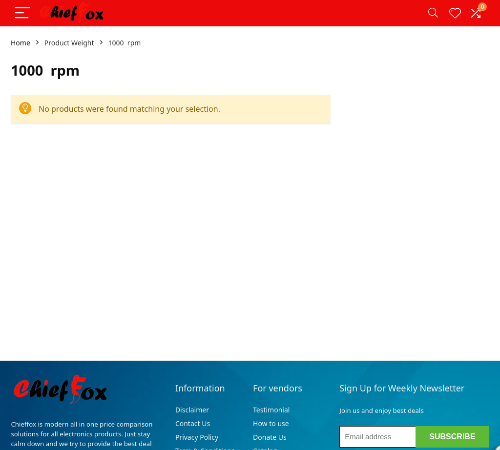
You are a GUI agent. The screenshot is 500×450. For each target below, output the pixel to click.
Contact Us (192, 423)
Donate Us (270, 437)
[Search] (433, 13)
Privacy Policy (196, 437)
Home (20, 42)
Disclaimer (193, 409)
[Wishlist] (455, 13)
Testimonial (271, 409)
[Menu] (22, 13)
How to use (271, 423)
